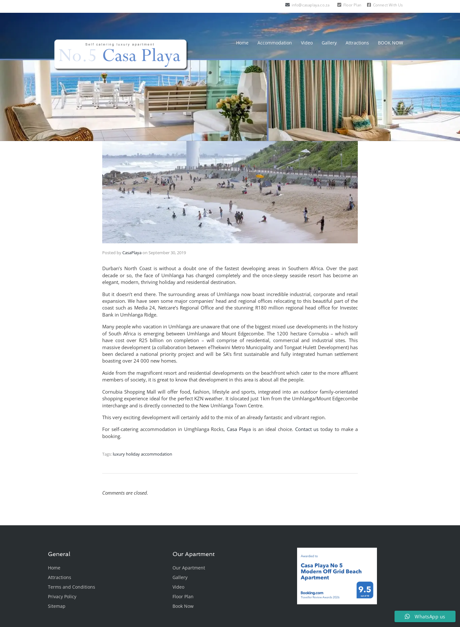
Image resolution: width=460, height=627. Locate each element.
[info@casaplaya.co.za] (287, 5)
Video (307, 43)
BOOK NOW (390, 43)
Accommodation (274, 43)
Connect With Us (388, 5)
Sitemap (56, 606)
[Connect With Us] (369, 5)
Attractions (357, 43)
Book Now (183, 606)
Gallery (329, 43)
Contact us (307, 429)
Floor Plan (352, 5)
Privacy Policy (62, 596)
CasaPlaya (132, 252)
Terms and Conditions (71, 587)
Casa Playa (239, 429)
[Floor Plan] (339, 5)
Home (242, 43)
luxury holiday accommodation (142, 454)
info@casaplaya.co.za (311, 5)
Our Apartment (188, 568)
